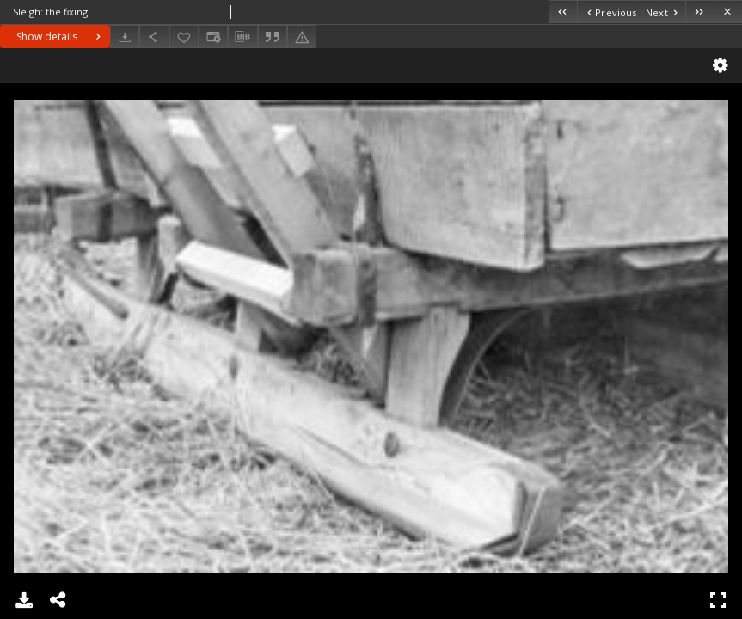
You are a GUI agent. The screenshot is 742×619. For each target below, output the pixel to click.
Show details (60, 36)
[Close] (728, 11)
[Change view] (213, 36)
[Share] (154, 36)
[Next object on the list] (663, 11)
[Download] (124, 36)
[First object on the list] (563, 11)
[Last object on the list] (699, 11)
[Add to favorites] (184, 36)
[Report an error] (301, 36)
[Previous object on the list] (609, 11)
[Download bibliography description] (242, 37)
